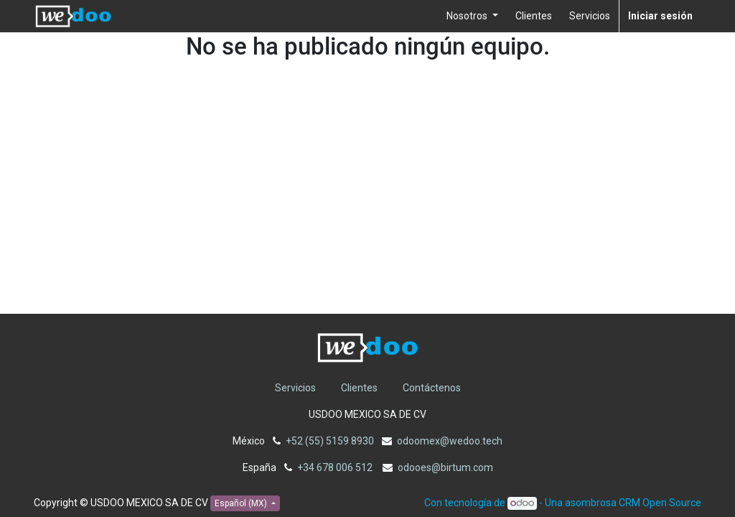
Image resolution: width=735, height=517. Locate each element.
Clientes (359, 387)
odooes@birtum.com (445, 467)
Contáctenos (432, 387)
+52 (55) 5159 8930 (330, 441)
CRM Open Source (660, 502)
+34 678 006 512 (336, 467)
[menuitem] (534, 16)
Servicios (295, 387)
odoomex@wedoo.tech (449, 441)
